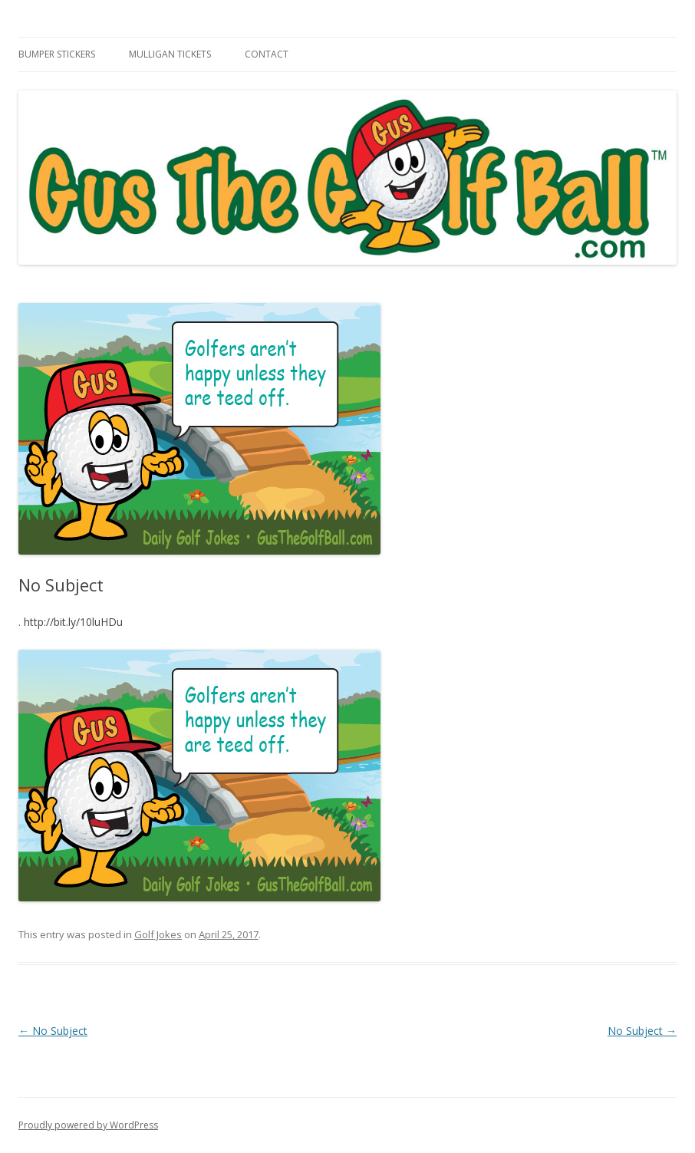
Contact (266, 54)
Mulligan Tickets (170, 54)
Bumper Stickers (56, 54)
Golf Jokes (158, 934)
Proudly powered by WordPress (88, 1125)
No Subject (52, 1030)
